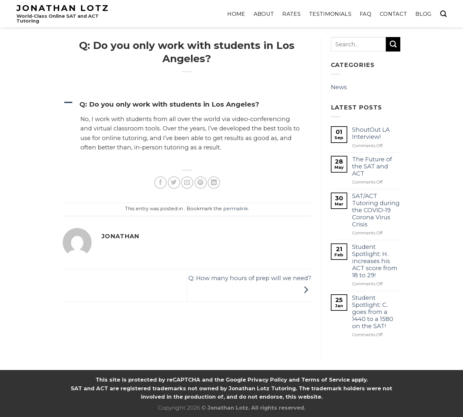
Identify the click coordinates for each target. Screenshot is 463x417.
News (339, 87)
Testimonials (330, 14)
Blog (423, 14)
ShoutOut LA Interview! (371, 133)
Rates (291, 14)
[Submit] (393, 44)
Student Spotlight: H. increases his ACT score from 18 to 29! (374, 261)
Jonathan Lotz (62, 8)
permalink (235, 209)
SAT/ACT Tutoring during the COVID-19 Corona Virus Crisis (376, 210)
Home (236, 14)
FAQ (365, 14)
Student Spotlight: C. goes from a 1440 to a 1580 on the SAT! (372, 312)
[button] (187, 104)
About (264, 14)
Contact (393, 14)
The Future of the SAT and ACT (372, 166)
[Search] (443, 14)
